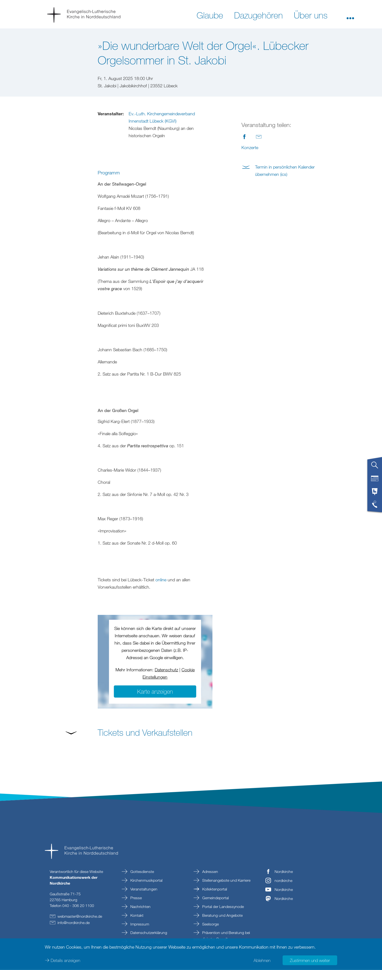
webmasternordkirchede (79, 917)
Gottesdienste (141, 872)
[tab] (374, 467)
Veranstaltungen (143, 890)
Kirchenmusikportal (145, 881)
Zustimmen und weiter (310, 960)
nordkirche (283, 881)
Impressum (139, 925)
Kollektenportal (214, 890)
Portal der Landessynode (222, 907)
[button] (350, 15)
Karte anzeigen (155, 692)
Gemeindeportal (215, 899)
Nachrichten (140, 907)
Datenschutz (166, 670)
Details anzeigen (65, 960)
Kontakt (136, 916)
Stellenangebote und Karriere (225, 881)
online (160, 580)
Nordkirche (284, 872)
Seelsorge (210, 925)
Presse (135, 899)
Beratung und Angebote (222, 916)
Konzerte (249, 147)
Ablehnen (262, 960)
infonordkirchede (73, 923)
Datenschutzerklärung (148, 933)
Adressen (209, 872)
